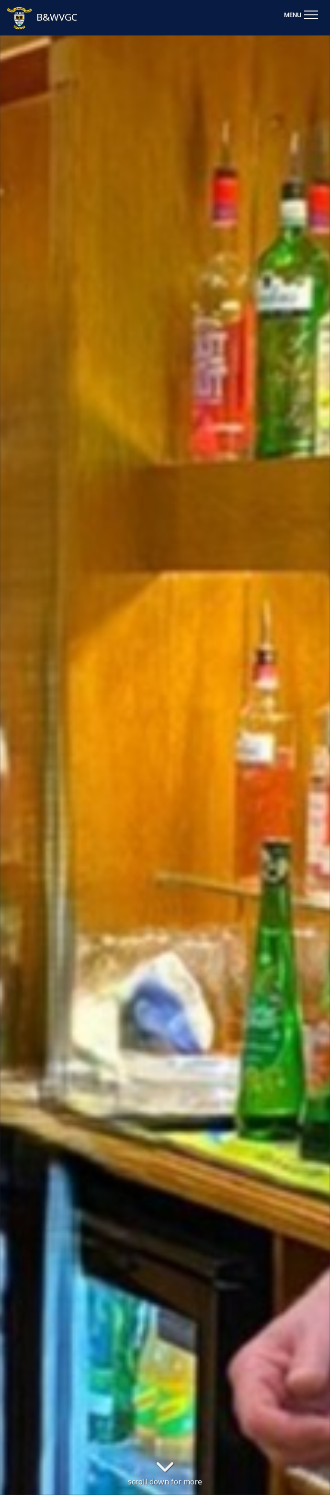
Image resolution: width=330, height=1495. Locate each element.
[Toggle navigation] (300, 13)
